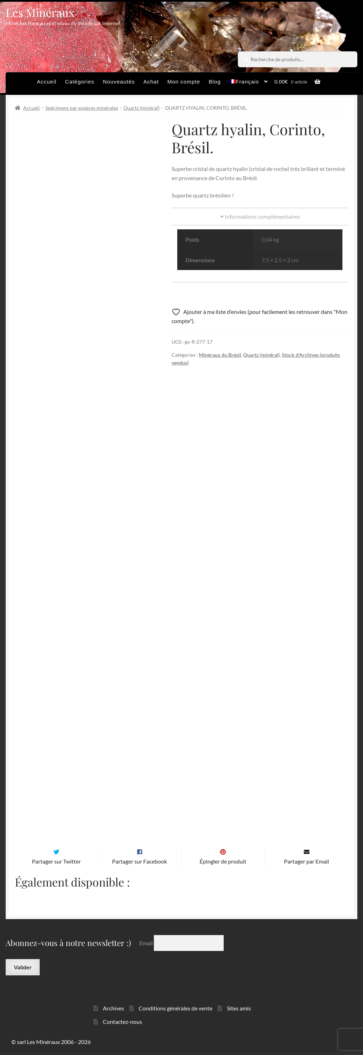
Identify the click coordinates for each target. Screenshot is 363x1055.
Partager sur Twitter (56, 864)
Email (146, 945)
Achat (150, 82)
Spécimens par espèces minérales (81, 108)
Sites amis (239, 1010)
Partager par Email (306, 864)
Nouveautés (119, 82)
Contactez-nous (122, 1024)
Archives (113, 1010)
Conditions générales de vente (175, 1010)
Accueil (46, 82)
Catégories (80, 82)
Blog (215, 82)
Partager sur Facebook (139, 864)
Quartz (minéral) (141, 108)
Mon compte (183, 82)
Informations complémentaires (260, 216)
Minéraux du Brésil (220, 355)
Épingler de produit (223, 864)
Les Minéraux (40, 12)
